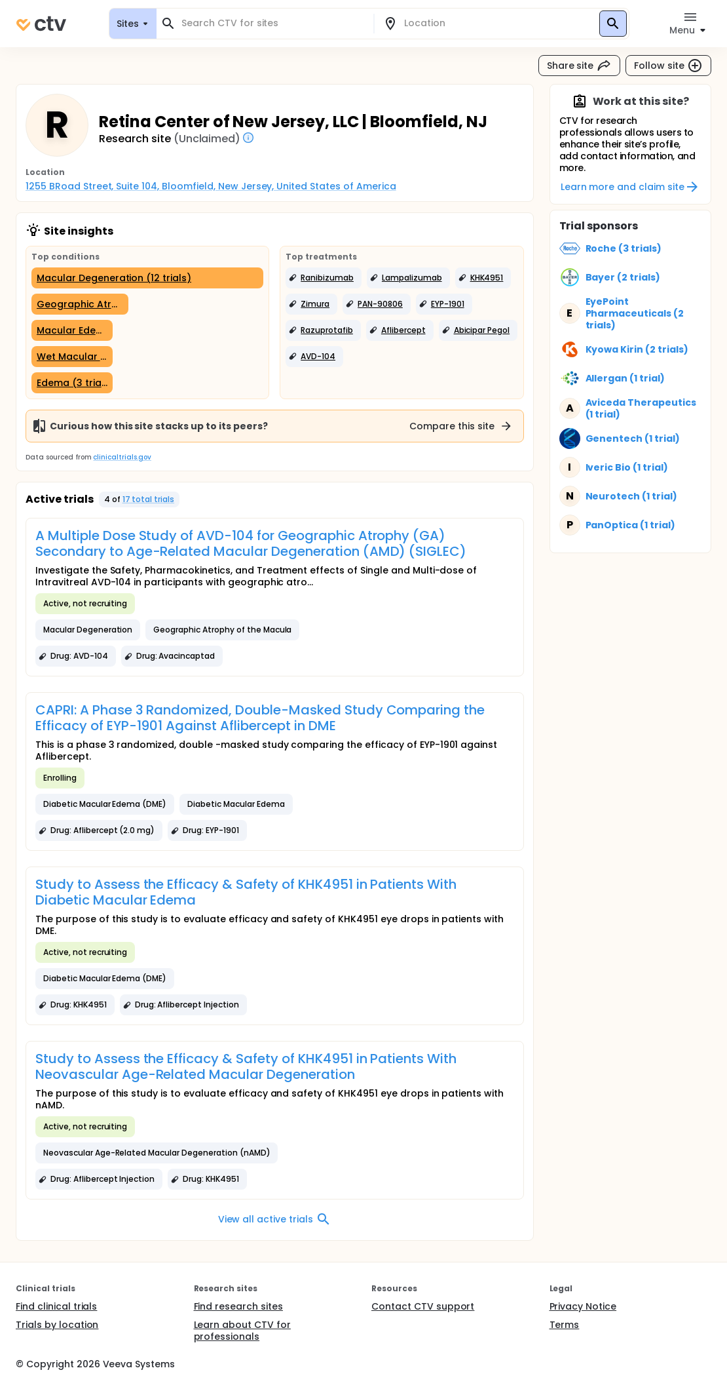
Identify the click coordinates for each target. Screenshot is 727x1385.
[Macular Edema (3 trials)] (72, 330)
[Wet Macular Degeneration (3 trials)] (72, 356)
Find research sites (238, 1306)
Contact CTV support (422, 1306)
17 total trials (148, 499)
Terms (565, 1325)
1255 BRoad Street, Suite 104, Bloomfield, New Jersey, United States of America (211, 186)
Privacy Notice (583, 1306)
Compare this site (461, 426)
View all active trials (274, 1219)
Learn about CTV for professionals (242, 1330)
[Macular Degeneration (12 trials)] (147, 278)
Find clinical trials (56, 1306)
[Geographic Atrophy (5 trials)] (80, 304)
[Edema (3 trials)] (72, 383)
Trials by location (57, 1325)
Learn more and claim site (630, 187)
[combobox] (272, 23)
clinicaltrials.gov (122, 457)
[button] (324, 277)
